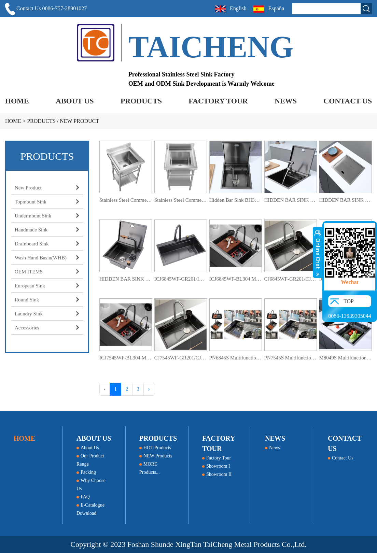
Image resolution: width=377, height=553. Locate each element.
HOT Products (155, 447)
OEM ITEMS (47, 272)
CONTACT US (347, 101)
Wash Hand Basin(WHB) (47, 258)
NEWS (286, 101)
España (269, 9)
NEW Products (155, 455)
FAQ (83, 496)
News (272, 447)
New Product (79, 121)
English (231, 8)
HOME (17, 101)
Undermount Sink (47, 216)
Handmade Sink (47, 230)
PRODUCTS (141, 101)
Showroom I (216, 466)
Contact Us (340, 457)
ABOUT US (75, 101)
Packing (86, 472)
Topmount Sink (47, 202)
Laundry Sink (47, 314)
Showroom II (217, 474)
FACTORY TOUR (218, 101)
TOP (349, 301)
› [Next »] (149, 389)
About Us (87, 447)
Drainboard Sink (47, 244)
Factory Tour (216, 457)
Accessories (47, 328)
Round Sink (47, 300)
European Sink (47, 286)
